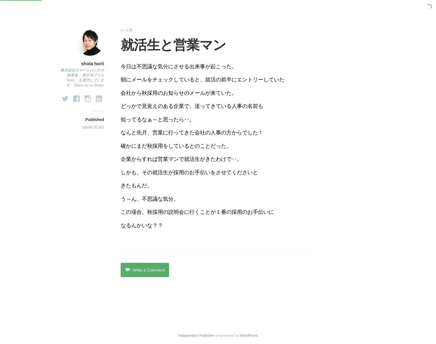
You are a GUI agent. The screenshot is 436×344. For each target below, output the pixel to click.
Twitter (99, 85)
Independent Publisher (196, 335)
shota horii (92, 63)
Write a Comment (145, 270)
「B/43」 (71, 80)
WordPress (249, 335)
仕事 (129, 30)
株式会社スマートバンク (80, 70)
